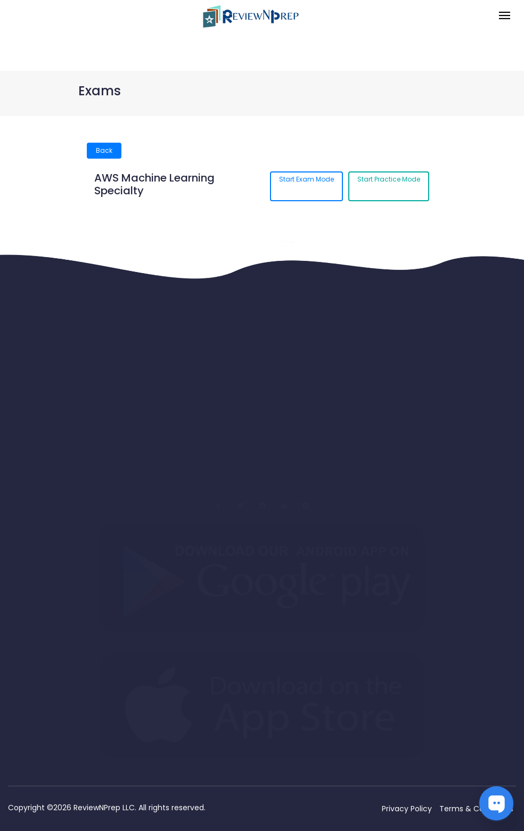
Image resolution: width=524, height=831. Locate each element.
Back (104, 150)
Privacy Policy (407, 808)
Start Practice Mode (388, 179)
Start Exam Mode (306, 179)
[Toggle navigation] (504, 16)
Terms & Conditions (476, 808)
